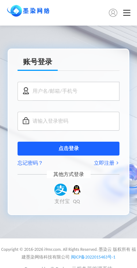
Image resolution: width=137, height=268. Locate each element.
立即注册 (106, 163)
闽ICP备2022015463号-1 (93, 257)
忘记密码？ (30, 163)
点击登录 (68, 148)
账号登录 (37, 61)
